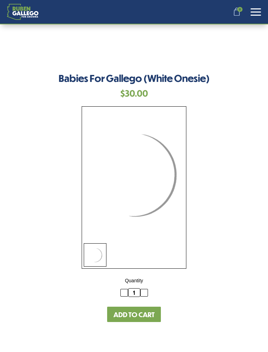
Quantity (134, 280)
